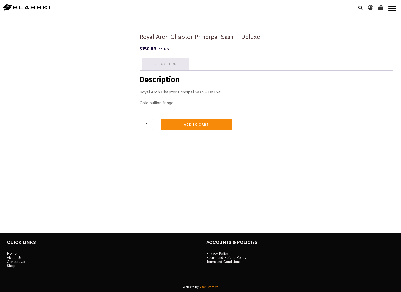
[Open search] (360, 8)
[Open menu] (392, 8)
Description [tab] (166, 64)
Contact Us (16, 261)
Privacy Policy (217, 252)
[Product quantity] (147, 124)
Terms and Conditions (223, 261)
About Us (14, 256)
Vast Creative (208, 286)
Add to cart (196, 124)
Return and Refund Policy (226, 256)
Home (12, 252)
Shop (11, 265)
